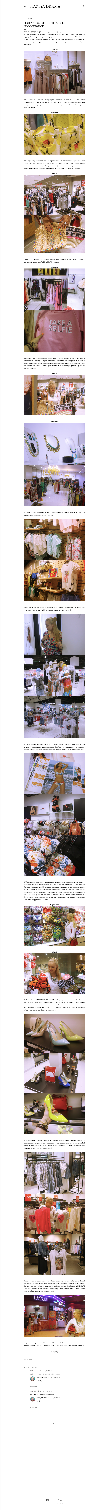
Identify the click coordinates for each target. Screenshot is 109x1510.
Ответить (33, 1387)
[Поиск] (84, 6)
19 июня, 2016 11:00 (54, 1398)
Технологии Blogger (54, 1500)
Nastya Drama (42, 1377)
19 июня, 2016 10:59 (54, 1377)
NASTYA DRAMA (45, 6)
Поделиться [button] (28, 1359)
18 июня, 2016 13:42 (46, 1371)
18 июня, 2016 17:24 (46, 1391)
